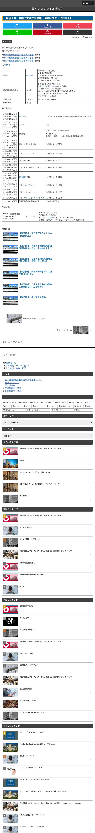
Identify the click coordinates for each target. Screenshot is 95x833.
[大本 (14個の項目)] (79, 364)
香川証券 (22, 177)
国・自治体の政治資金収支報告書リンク (23, 341)
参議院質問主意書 (13, 353)
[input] (47, 316)
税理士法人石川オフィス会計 (49, 86)
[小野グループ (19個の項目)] (46, 364)
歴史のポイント (12, 344)
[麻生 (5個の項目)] (88, 368)
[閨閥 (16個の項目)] (71, 364)
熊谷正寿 (22, 117)
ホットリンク (29, 185)
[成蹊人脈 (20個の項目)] (34, 364)
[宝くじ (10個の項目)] (17, 368)
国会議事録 (10, 347)
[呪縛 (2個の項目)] (83, 371)
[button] (90, 316)
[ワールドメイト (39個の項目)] (9, 364)
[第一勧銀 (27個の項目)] (23, 364)
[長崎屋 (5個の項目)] (78, 368)
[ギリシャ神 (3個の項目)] (62, 371)
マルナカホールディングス (34, 198)
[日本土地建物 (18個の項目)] (60, 364)
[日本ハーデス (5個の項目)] (65, 368)
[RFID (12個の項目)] (7, 368)
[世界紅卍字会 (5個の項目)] (14, 371)
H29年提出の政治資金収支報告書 (18, 58)
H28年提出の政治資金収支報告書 (18, 55)
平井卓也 (29, 76)
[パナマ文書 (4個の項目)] (38, 371)
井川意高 (50, 217)
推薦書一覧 (11, 324)
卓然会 (7, 65)
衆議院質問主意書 (13, 350)
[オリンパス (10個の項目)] (38, 368)
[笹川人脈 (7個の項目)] (52, 368)
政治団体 (7, 41)
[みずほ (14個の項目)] (88, 364)
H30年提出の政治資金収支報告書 (18, 61)
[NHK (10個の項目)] (27, 368)
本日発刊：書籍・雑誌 (16, 330)
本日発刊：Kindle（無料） (18, 327)
